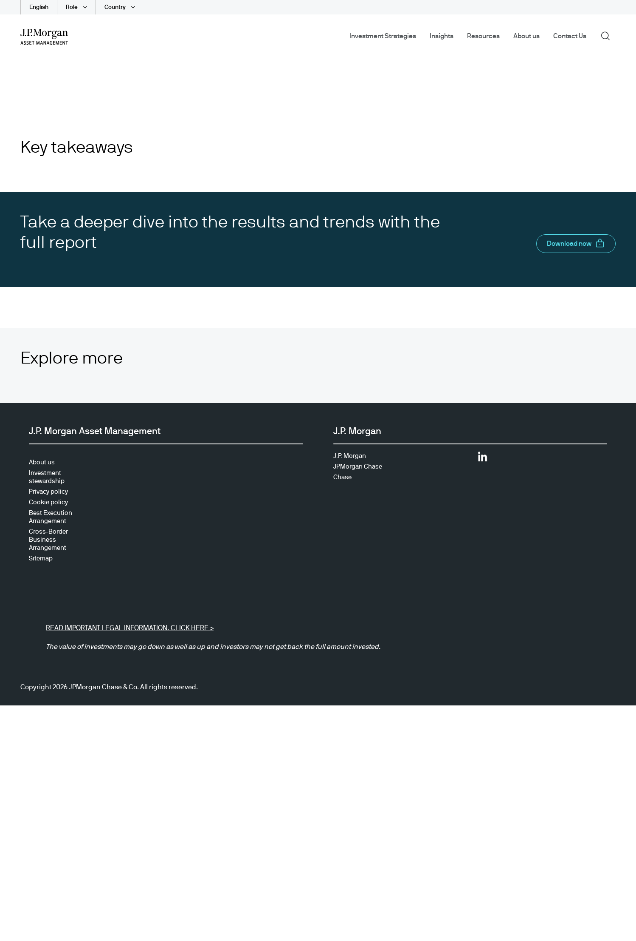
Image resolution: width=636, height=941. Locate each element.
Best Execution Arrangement (50, 718)
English (38, 7)
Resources (483, 36)
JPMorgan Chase (357, 668)
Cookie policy (48, 704)
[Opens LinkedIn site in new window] (482, 661)
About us (526, 36)
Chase (342, 679)
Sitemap (41, 760)
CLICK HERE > (191, 829)
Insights (441, 36)
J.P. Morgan (349, 657)
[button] (576, 445)
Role (72, 7)
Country (115, 7)
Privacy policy (48, 693)
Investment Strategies (382, 36)
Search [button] (608, 35)
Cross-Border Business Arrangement (48, 741)
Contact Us (569, 36)
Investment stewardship (47, 678)
